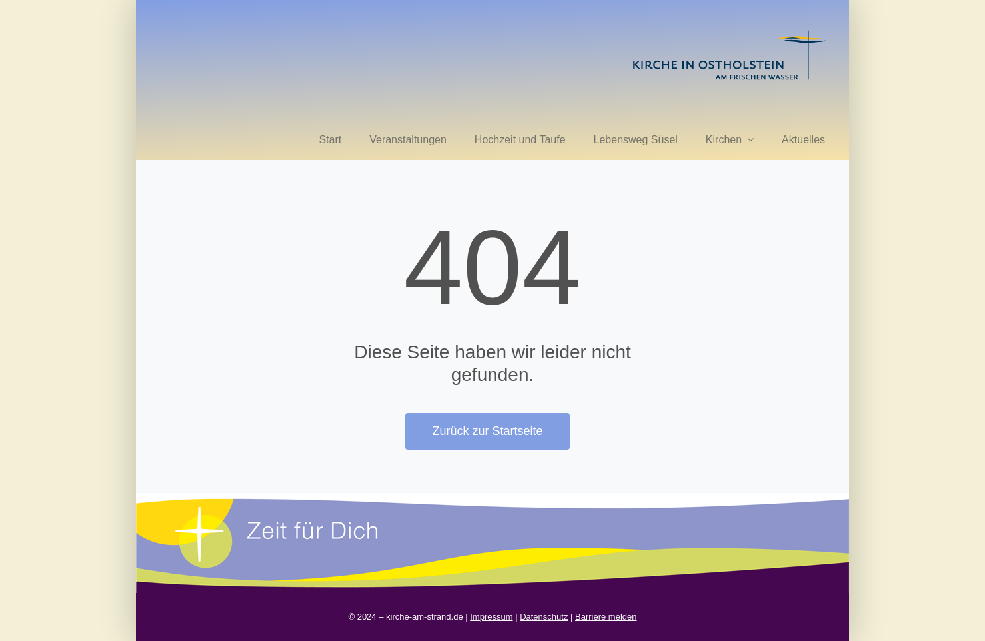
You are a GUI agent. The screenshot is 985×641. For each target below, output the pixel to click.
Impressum (491, 617)
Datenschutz (544, 617)
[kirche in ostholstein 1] (729, 31)
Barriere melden (606, 617)
